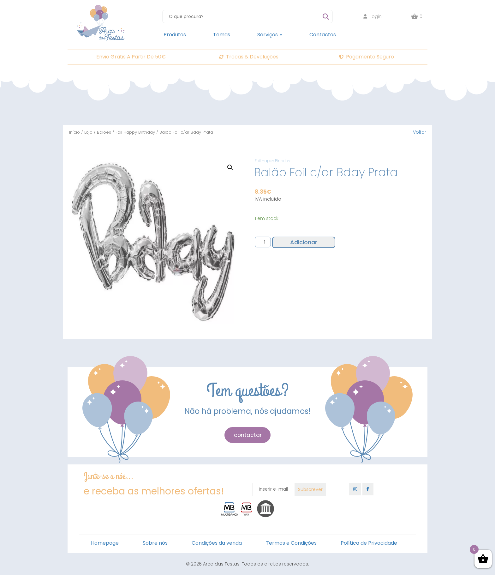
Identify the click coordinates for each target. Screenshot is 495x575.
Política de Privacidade (369, 543)
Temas (221, 34)
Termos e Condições (291, 543)
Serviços (269, 34)
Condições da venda (217, 543)
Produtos (175, 34)
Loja (88, 132)
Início (74, 132)
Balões (104, 132)
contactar (248, 435)
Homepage (105, 543)
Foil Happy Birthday (135, 132)
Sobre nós (155, 543)
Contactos (322, 34)
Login (372, 16)
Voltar (419, 132)
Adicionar (303, 242)
